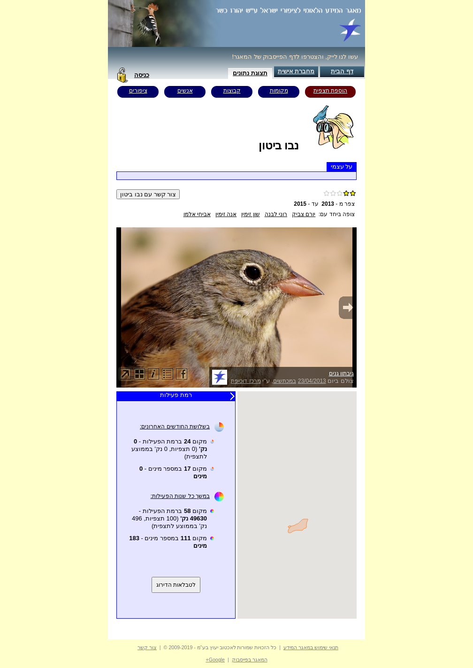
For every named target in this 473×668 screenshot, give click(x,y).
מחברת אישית (296, 71)
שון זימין (250, 214)
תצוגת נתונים (250, 73)
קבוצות (232, 90)
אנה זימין (225, 214)
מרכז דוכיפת (245, 381)
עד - (306, 204)
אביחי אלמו (197, 214)
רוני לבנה (276, 214)
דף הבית (342, 71)
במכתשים (284, 381)
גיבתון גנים (341, 373)
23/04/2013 (312, 381)
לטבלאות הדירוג (176, 585)
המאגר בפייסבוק (249, 659)
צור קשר (147, 647)
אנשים (185, 90)
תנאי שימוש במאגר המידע (310, 647)
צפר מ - (338, 204)
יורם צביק (303, 214)
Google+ (215, 659)
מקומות (279, 90)
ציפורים (138, 90)
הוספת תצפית (330, 90)
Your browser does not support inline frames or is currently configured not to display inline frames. (297, 505)
